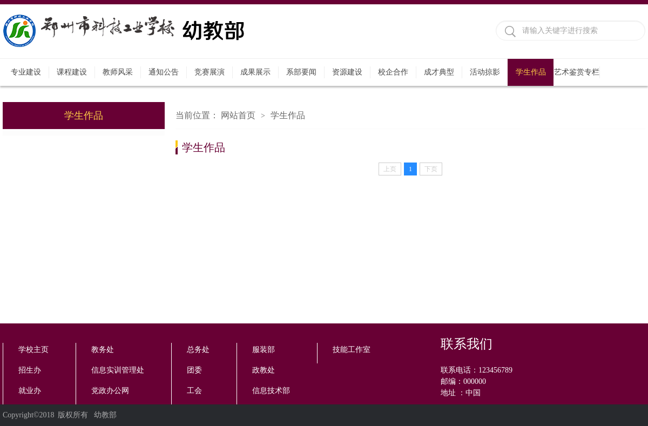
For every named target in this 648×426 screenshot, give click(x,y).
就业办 (29, 391)
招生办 (29, 370)
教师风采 (118, 72)
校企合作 (393, 72)
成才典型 (439, 72)
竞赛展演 (209, 72)
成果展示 (255, 72)
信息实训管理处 (117, 370)
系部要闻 (301, 72)
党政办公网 (110, 391)
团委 (194, 370)
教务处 (102, 350)
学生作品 (531, 72)
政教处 (263, 370)
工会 (194, 391)
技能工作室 (351, 350)
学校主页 (33, 350)
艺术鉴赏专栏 (576, 72)
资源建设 (347, 72)
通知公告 (163, 72)
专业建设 (26, 72)
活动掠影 (485, 72)
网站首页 (238, 115)
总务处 (198, 350)
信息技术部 (271, 391)
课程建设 (72, 72)
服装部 (263, 350)
